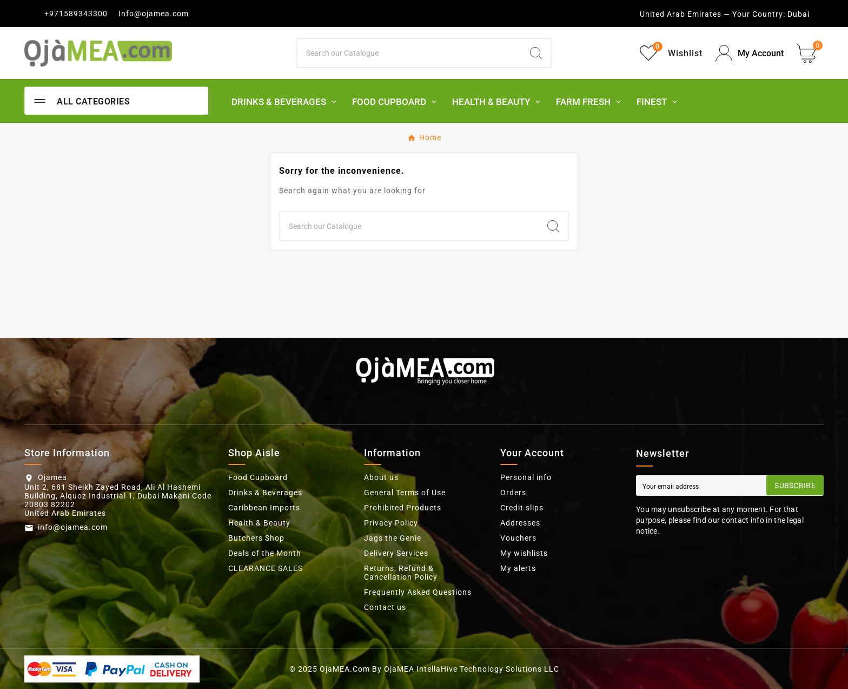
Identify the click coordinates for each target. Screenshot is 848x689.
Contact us (385, 607)
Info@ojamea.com (153, 13)
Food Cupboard (258, 477)
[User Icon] (750, 53)
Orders (513, 492)
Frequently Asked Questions (418, 592)
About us (381, 477)
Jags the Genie (392, 538)
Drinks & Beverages (265, 492)
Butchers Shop (256, 538)
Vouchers (518, 538)
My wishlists (524, 553)
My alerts (518, 568)
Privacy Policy (391, 523)
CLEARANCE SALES (265, 568)
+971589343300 (76, 13)
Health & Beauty (259, 523)
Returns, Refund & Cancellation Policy (401, 572)
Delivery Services (396, 553)
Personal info (526, 477)
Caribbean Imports (264, 507)
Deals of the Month (264, 553)
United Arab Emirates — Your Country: (712, 14)
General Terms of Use (405, 492)
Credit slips (522, 507)
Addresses (520, 523)
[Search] (409, 53)
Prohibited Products (402, 507)
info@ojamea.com (73, 527)
